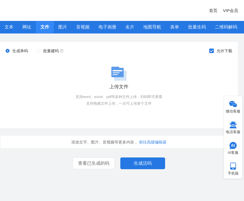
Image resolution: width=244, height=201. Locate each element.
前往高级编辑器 (152, 142)
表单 (174, 27)
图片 (62, 27)
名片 (129, 27)
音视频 (83, 27)
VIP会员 (230, 10)
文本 (8, 27)
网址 (26, 27)
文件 (44, 27)
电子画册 (107, 27)
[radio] (17, 51)
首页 (213, 10)
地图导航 (152, 27)
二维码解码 (226, 27)
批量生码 (197, 27)
